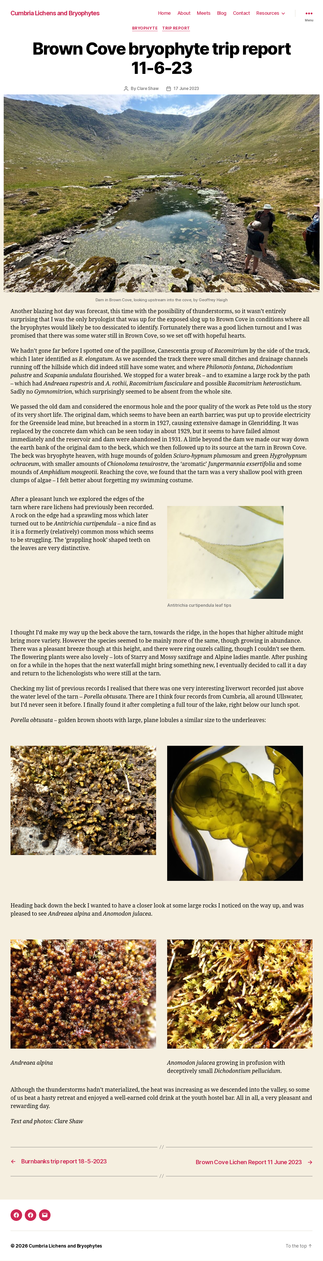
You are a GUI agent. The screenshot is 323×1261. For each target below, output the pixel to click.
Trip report (177, 28)
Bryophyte (145, 28)
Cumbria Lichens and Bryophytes (58, 13)
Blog (221, 13)
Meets (204, 13)
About (184, 13)
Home (164, 13)
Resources (267, 13)
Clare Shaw (147, 89)
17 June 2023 (186, 89)
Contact (241, 13)
